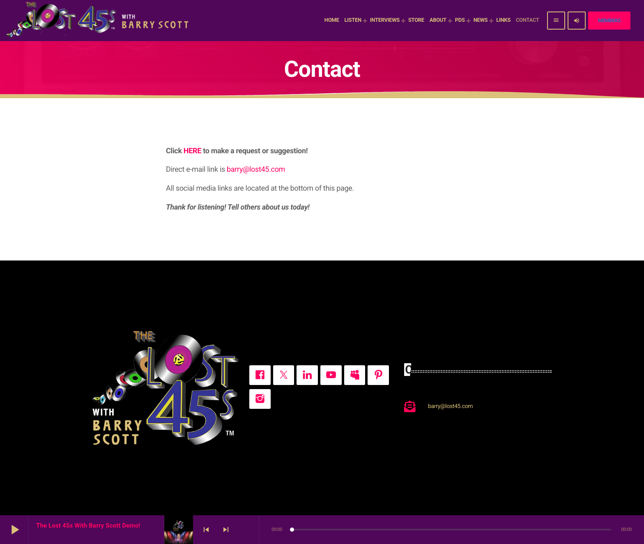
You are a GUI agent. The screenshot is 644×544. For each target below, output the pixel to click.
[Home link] (98, 20)
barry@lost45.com (256, 169)
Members (609, 20)
